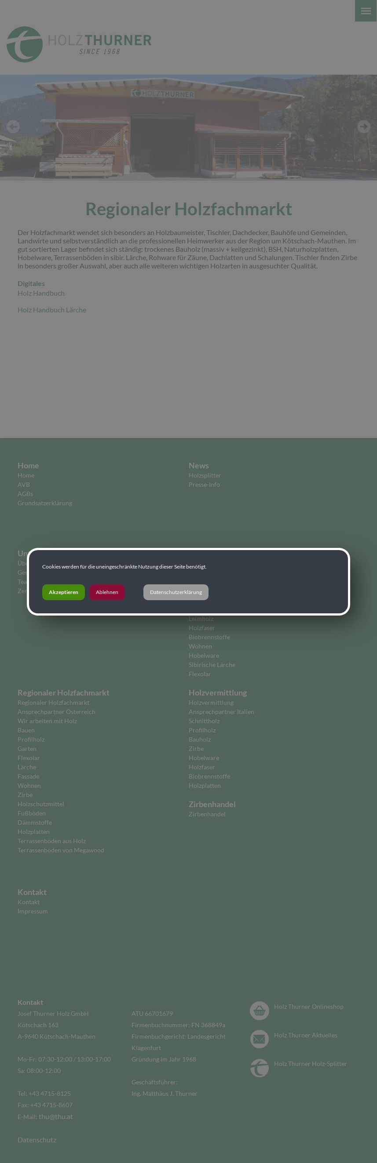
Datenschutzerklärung (176, 592)
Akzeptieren (63, 592)
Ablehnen (107, 592)
